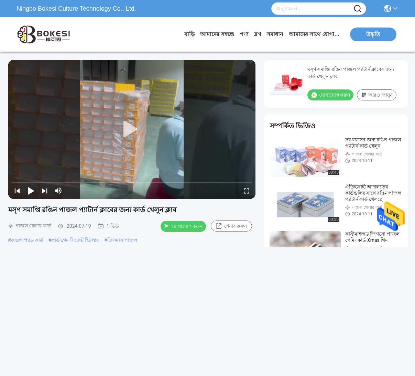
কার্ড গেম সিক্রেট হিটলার (75, 240)
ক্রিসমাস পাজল (122, 240)
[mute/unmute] (58, 190)
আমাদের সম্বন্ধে (217, 34)
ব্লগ (257, 34)
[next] (45, 190)
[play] (132, 129)
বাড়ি (189, 34)
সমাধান (274, 34)
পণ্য (244, 34)
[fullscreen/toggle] (246, 190)
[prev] (17, 190)
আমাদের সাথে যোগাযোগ (314, 34)
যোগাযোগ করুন (183, 226)
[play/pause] (31, 190)
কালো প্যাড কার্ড (27, 240)
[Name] (357, 8)
